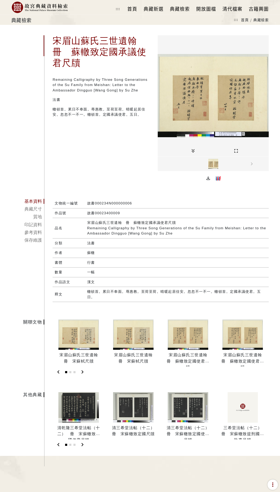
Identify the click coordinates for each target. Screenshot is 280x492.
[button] (208, 178)
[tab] (27, 201)
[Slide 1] (66, 372)
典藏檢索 (261, 19)
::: (118, 9)
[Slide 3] (74, 372)
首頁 (245, 19)
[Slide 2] (70, 372)
